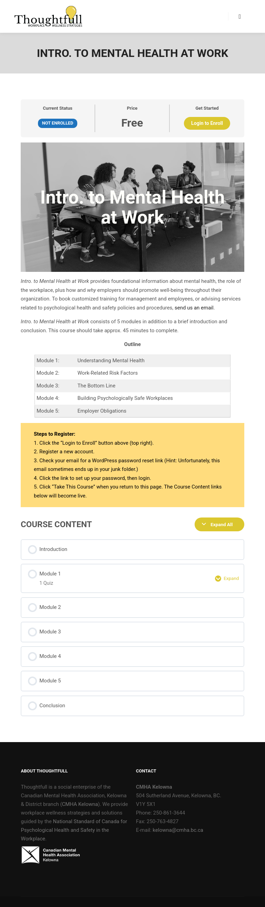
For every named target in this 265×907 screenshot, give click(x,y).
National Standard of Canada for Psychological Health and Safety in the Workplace (74, 830)
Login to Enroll (207, 123)
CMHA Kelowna (80, 804)
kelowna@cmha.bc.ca (178, 830)
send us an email (194, 308)
